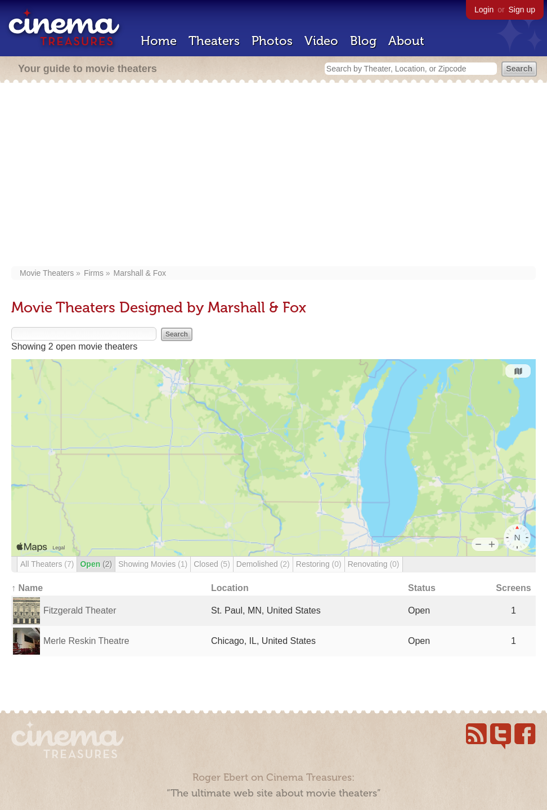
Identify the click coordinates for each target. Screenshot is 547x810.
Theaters (214, 40)
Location (230, 588)
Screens (513, 588)
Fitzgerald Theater (79, 610)
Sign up (522, 9)
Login (484, 9)
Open (96, 564)
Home (159, 40)
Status (422, 588)
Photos (272, 40)
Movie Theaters (47, 273)
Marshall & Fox (140, 273)
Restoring (319, 564)
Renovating (374, 564)
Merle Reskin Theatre (86, 641)
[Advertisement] (273, 175)
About (406, 40)
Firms (94, 273)
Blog (363, 40)
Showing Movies (152, 564)
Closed (212, 564)
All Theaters (47, 564)
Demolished (263, 564)
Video (321, 40)
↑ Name (27, 588)
